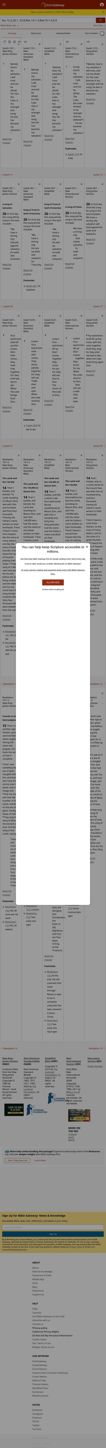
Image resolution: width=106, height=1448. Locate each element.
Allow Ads (53, 582)
